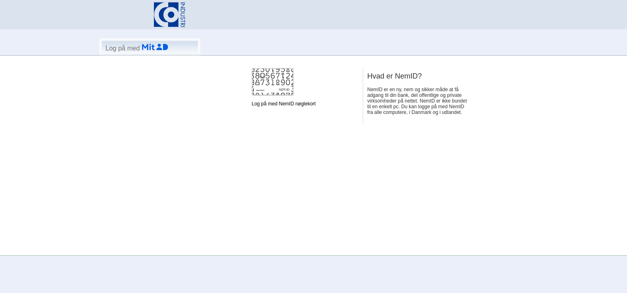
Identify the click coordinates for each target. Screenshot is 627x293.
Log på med (136, 48)
